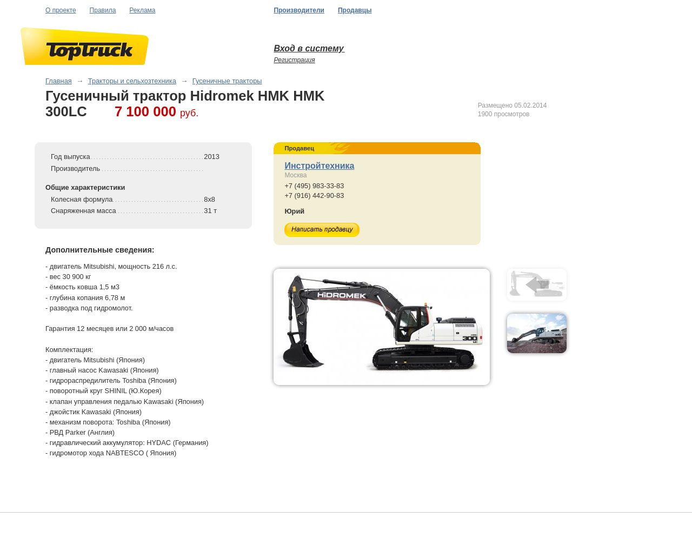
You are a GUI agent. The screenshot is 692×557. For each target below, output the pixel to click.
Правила (103, 10)
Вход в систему (309, 48)
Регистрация (294, 60)
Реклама (142, 10)
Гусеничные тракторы (227, 81)
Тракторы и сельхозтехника (132, 81)
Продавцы (354, 10)
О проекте (60, 10)
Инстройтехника (319, 165)
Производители (299, 10)
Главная (58, 81)
